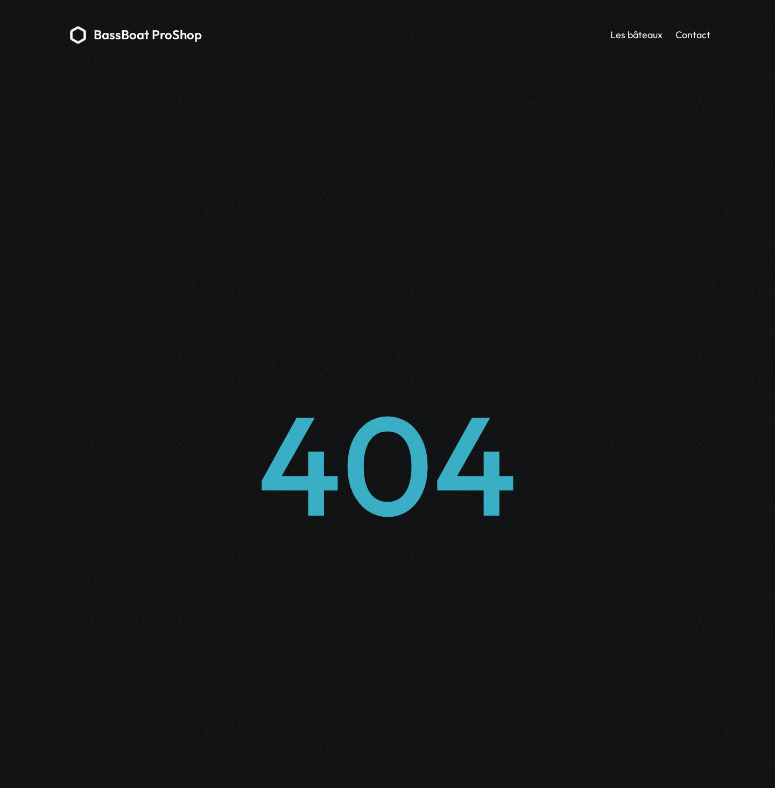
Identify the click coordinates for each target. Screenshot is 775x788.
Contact (692, 35)
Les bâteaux (636, 35)
